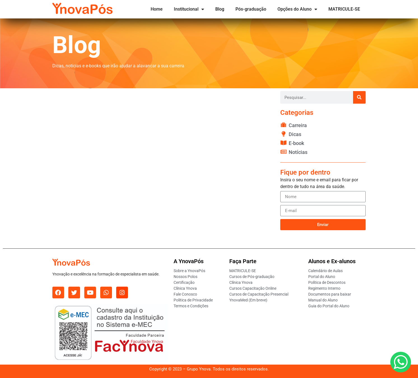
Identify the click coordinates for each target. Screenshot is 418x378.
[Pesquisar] (359, 97)
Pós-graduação (250, 9)
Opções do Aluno (297, 9)
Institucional (189, 9)
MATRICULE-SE (344, 9)
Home (157, 9)
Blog (219, 9)
